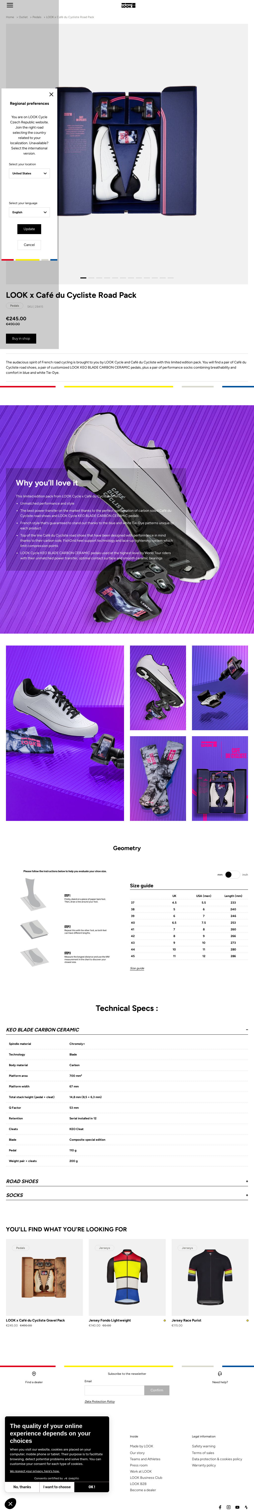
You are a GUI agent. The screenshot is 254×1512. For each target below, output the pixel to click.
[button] (10, 1504)
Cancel (141, 798)
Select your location (82, 739)
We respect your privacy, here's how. (35, 1471)
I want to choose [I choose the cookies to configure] (57, 1487)
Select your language (83, 773)
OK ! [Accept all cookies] (92, 1487)
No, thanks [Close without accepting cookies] (22, 1487)
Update (113, 798)
